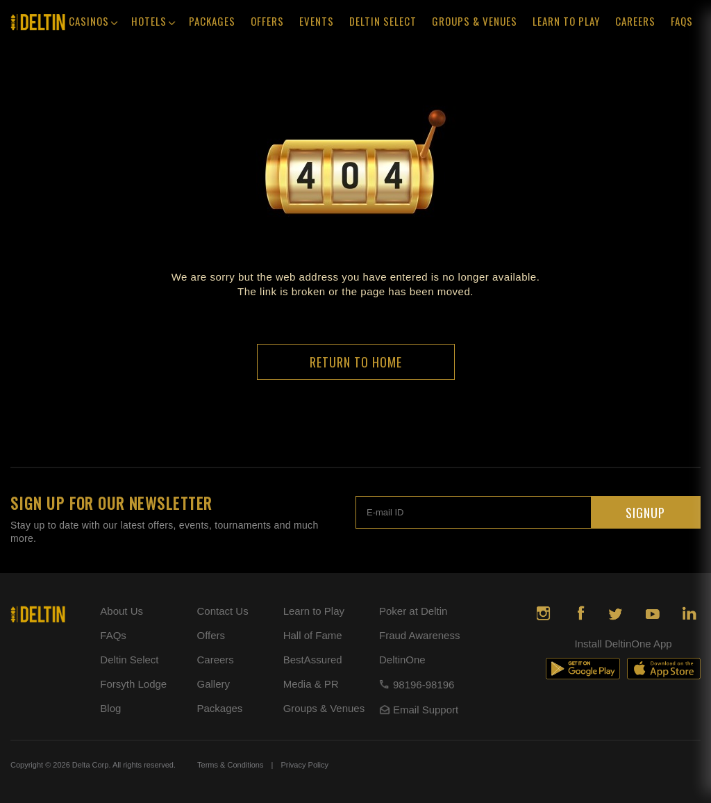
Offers (210, 635)
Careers (635, 20)
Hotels (152, 22)
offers (267, 20)
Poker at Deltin (413, 611)
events (316, 20)
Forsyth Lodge (133, 684)
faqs (682, 20)
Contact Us (222, 611)
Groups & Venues (474, 20)
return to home (356, 362)
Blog (110, 708)
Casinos (93, 22)
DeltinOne (402, 659)
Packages (212, 20)
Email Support (418, 709)
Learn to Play (313, 611)
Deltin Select (383, 20)
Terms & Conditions (230, 765)
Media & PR (311, 684)
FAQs (113, 635)
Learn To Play (566, 20)
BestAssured (312, 659)
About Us (121, 611)
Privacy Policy (304, 765)
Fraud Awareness (419, 635)
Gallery (213, 684)
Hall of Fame (312, 635)
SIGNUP (645, 513)
